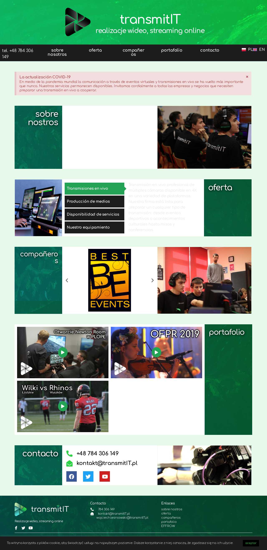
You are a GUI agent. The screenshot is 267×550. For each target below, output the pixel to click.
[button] (66, 280)
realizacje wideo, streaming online (150, 30)
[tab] (94, 189)
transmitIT (150, 18)
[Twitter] (23, 526)
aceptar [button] (251, 543)
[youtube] (30, 526)
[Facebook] (16, 526)
